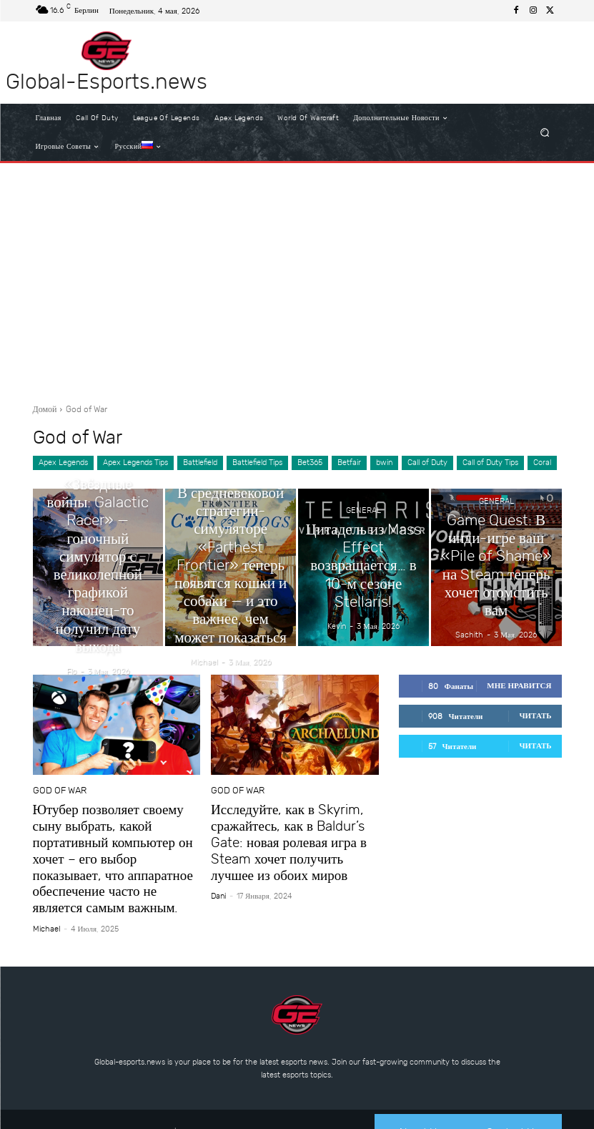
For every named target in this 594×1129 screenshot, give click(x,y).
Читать (535, 715)
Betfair (349, 463)
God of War (55, 791)
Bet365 (310, 463)
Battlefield (200, 463)
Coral (542, 463)
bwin (384, 463)
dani (218, 887)
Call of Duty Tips (490, 463)
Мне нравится (519, 685)
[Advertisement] (297, 277)
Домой (45, 409)
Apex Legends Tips (135, 463)
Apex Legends (63, 463)
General (97, 517)
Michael (46, 902)
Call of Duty (427, 463)
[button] (544, 133)
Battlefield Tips (257, 463)
